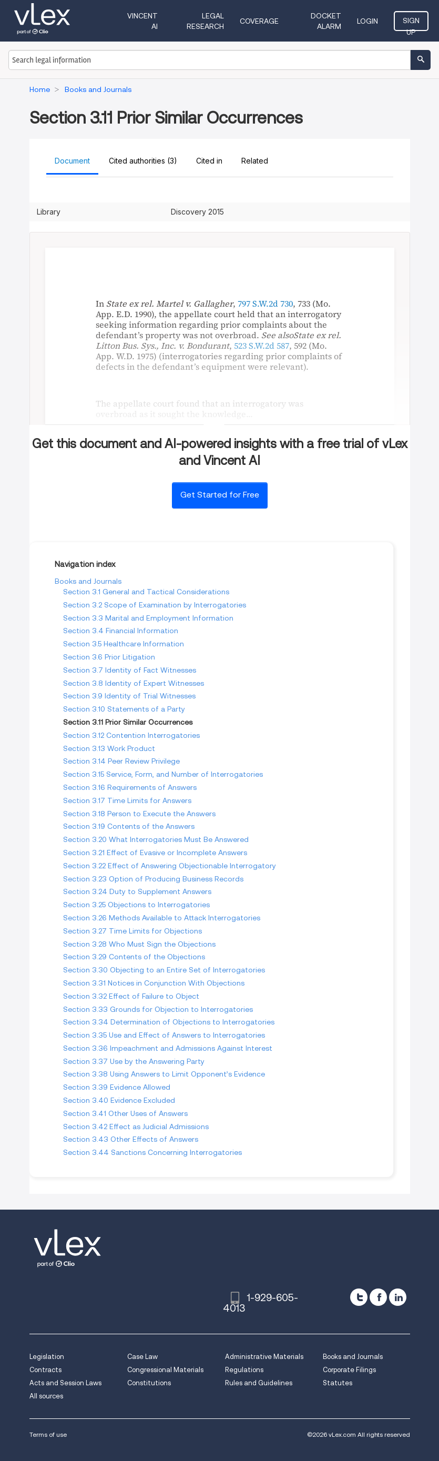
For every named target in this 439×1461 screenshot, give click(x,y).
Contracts (45, 1370)
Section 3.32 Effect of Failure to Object (131, 996)
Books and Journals (88, 581)
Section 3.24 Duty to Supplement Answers (137, 891)
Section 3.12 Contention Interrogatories (131, 735)
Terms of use (48, 1434)
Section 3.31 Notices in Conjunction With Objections (153, 983)
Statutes (337, 1383)
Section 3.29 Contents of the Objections (134, 956)
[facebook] (378, 1297)
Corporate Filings (349, 1370)
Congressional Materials (165, 1370)
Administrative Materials (264, 1357)
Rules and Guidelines (258, 1383)
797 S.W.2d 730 (265, 303)
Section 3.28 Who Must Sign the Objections (139, 944)
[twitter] (358, 1297)
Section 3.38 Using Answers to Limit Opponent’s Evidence (164, 1074)
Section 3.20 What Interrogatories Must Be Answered (156, 839)
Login (367, 21)
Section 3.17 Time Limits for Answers (127, 800)
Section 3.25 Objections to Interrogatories (136, 904)
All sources (46, 1396)
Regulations (244, 1370)
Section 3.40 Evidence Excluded (119, 1100)
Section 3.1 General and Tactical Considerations (146, 591)
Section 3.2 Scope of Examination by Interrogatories (154, 605)
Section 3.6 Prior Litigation (109, 657)
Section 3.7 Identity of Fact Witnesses (129, 670)
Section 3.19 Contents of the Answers (129, 826)
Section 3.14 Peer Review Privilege (121, 761)
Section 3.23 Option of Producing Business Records (153, 879)
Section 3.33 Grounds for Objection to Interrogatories (158, 1009)
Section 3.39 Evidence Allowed (116, 1087)
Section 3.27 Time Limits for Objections (132, 931)
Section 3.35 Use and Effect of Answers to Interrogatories (164, 1035)
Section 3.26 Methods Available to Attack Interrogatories (161, 918)
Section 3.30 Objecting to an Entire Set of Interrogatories (164, 970)
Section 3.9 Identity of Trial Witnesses (129, 696)
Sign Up (411, 23)
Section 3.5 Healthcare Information (123, 644)
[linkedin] (397, 1297)
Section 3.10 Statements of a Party (124, 709)
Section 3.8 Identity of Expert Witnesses (133, 683)
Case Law (142, 1357)
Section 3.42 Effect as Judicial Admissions (136, 1126)
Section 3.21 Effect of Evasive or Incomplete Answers (155, 852)
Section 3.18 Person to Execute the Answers (139, 813)
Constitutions (149, 1383)
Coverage (259, 21)
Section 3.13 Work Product (109, 748)
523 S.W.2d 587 (261, 345)
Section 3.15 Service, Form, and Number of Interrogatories (163, 774)
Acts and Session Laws (65, 1383)
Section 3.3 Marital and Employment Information (148, 618)
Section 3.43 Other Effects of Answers (130, 1139)
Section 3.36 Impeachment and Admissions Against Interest (167, 1048)
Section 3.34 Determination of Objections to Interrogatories (168, 1022)
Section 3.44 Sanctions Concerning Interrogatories (152, 1152)
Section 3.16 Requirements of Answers (130, 787)
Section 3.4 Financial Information (120, 630)
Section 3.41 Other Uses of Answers (125, 1113)
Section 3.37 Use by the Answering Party (134, 1061)
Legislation (46, 1357)
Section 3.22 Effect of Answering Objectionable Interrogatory (169, 865)
